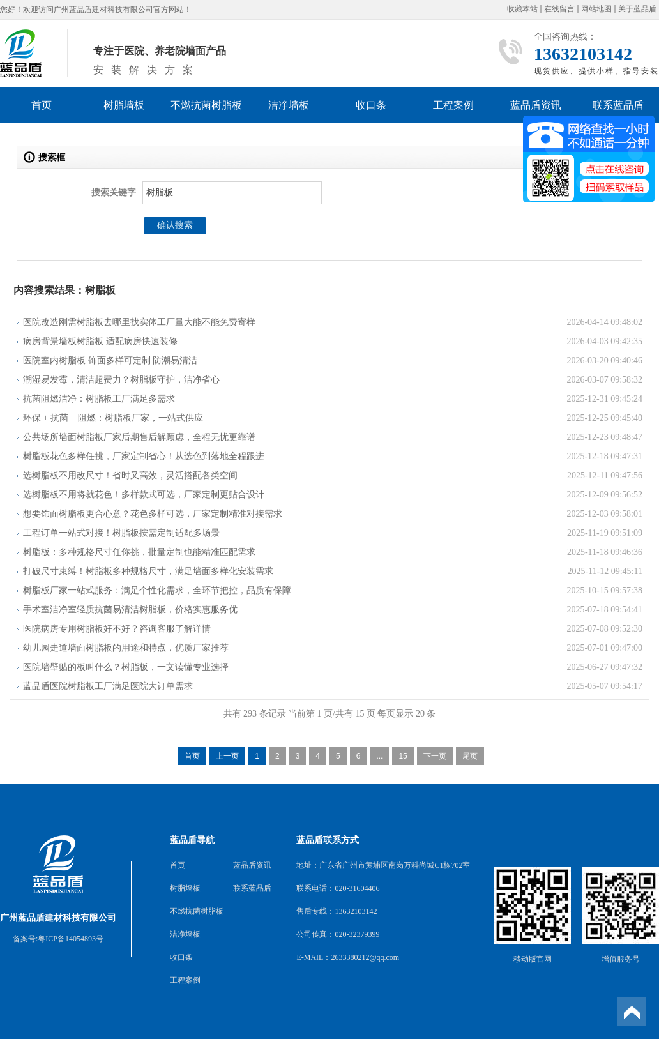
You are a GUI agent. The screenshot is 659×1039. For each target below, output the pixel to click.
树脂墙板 (123, 105)
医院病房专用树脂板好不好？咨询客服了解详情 (117, 628)
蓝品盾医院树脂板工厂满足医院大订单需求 (108, 686)
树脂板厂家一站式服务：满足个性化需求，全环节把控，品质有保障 (157, 590)
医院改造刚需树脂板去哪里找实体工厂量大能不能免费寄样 (139, 322)
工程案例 (453, 105)
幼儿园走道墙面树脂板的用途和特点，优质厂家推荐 (126, 648)
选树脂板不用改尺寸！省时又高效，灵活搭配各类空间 (130, 475)
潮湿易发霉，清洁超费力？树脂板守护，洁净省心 (121, 379)
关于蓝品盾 (637, 9)
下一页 (434, 756)
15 (402, 756)
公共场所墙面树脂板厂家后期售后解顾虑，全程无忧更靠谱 (139, 437)
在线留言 (559, 9)
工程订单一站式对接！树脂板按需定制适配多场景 (121, 533)
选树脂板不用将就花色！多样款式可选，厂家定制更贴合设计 (143, 494)
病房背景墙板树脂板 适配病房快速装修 (100, 341)
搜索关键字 (113, 192)
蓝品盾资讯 (535, 105)
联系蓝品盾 (618, 105)
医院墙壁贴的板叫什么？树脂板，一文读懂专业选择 (126, 667)
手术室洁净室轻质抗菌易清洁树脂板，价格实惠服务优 (130, 609)
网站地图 (596, 9)
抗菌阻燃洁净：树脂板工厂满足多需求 (99, 399)
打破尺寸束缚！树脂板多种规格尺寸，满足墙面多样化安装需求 (148, 571)
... (379, 756)
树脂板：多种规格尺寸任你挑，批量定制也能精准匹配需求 (139, 552)
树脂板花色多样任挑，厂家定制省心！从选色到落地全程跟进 (143, 456)
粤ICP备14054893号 (70, 938)
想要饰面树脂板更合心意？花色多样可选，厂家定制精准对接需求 (152, 514)
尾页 (470, 756)
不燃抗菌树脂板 (206, 105)
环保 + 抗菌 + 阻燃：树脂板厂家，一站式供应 (113, 418)
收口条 (371, 105)
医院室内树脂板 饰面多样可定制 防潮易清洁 (110, 360)
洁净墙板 (288, 105)
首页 (41, 105)
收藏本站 (522, 9)
